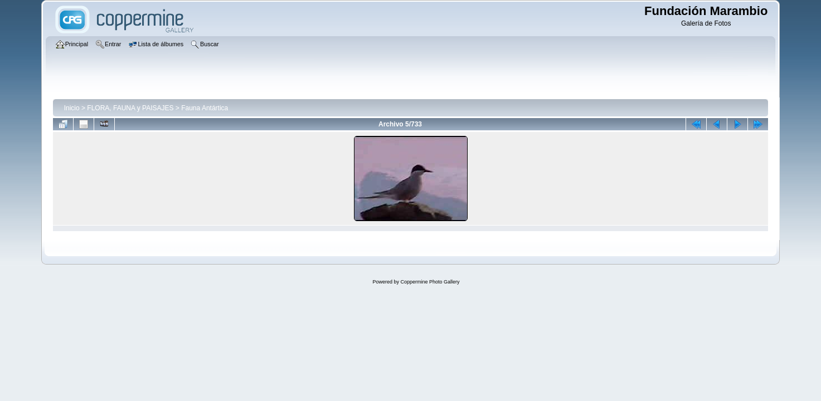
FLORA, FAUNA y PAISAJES (130, 108)
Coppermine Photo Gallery (429, 282)
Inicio (72, 108)
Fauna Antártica (204, 108)
